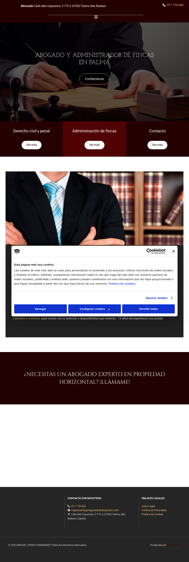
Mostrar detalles (157, 298)
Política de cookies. (122, 283)
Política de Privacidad (154, 510)
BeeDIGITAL (174, 545)
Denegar (40, 308)
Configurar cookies (94, 308)
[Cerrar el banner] (173, 251)
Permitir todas (148, 308)
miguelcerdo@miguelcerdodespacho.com (95, 510)
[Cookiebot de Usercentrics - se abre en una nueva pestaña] (149, 251)
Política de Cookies (152, 514)
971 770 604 (175, 5)
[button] (94, 79)
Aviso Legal (148, 506)
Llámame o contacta (27, 318)
